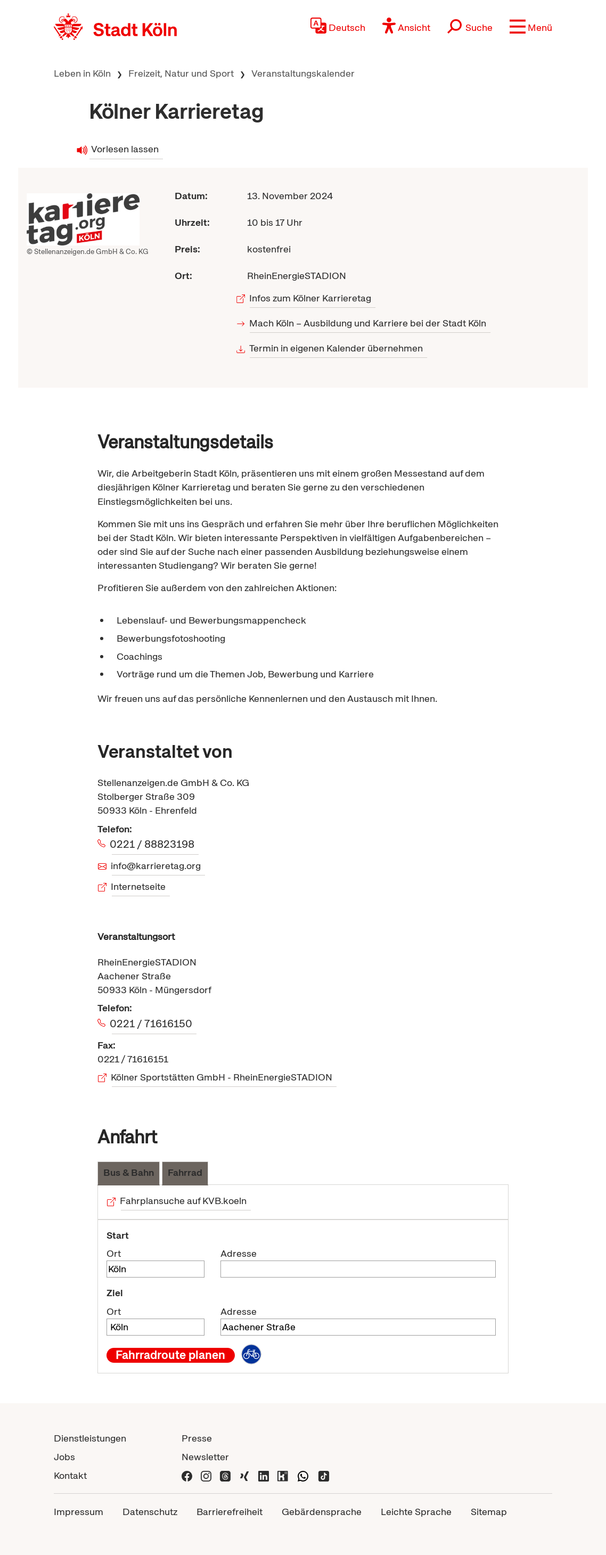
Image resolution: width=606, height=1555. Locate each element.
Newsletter (205, 1457)
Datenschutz (149, 1511)
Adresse (238, 1253)
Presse (197, 1438)
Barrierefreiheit (229, 1511)
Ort (114, 1253)
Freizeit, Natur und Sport (181, 73)
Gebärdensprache (322, 1511)
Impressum (78, 1511)
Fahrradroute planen (170, 1355)
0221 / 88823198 (153, 844)
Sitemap (489, 1511)
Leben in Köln (82, 73)
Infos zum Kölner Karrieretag (310, 298)
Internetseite (139, 886)
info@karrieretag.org (156, 866)
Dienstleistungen (90, 1438)
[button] (531, 26)
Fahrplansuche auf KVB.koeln (184, 1200)
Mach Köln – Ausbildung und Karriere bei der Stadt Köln (368, 323)
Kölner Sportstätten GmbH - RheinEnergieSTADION (222, 1077)
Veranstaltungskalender (303, 73)
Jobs (64, 1457)
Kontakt (70, 1475)
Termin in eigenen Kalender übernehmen (336, 348)
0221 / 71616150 (152, 1023)
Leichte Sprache (416, 1511)
